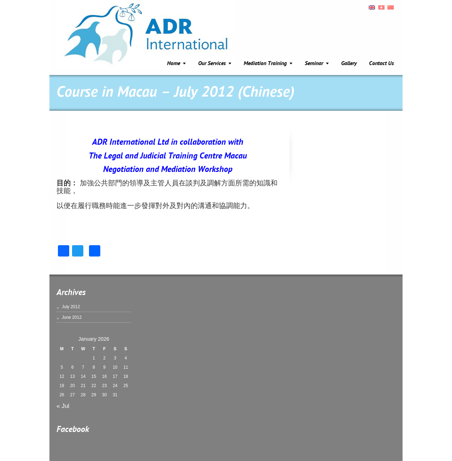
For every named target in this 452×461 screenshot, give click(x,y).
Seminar (314, 63)
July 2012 (71, 306)
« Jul (62, 405)
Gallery (349, 63)
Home (173, 63)
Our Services (212, 63)
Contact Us (381, 63)
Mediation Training (265, 63)
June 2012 (72, 317)
